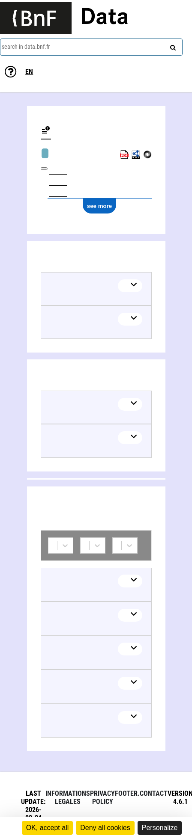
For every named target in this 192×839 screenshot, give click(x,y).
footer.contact (141, 793)
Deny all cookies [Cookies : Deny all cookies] (105, 827)
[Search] (172, 46)
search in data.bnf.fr (26, 46)
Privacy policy (102, 797)
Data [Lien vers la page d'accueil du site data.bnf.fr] (104, 18)
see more (99, 206)
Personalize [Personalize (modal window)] (160, 827)
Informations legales (67, 797)
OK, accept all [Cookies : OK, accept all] (47, 827)
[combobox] (91, 47)
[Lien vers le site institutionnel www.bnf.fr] (36, 18)
